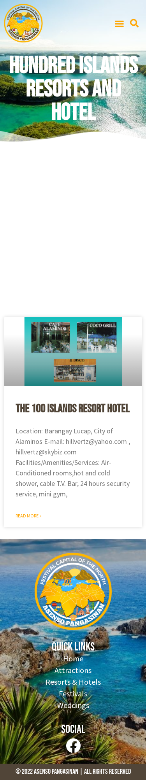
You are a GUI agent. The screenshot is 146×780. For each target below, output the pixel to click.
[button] (119, 23)
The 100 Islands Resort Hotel (72, 409)
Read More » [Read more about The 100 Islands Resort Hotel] (29, 516)
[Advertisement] (73, 232)
